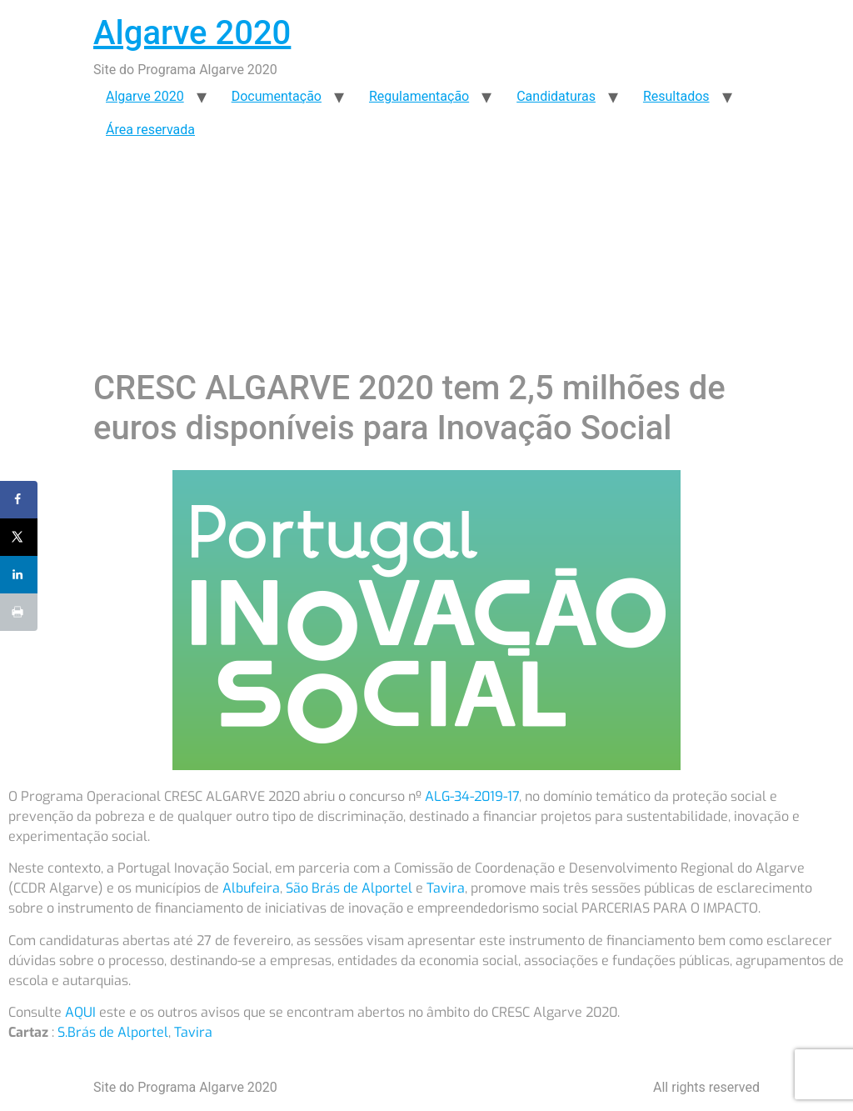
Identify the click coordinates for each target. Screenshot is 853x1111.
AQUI (80, 1012)
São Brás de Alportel (349, 888)
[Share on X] (18, 537)
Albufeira (251, 888)
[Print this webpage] (18, 612)
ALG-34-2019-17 (472, 796)
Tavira (445, 888)
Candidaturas (556, 96)
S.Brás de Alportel (112, 1032)
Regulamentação (419, 96)
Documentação (277, 96)
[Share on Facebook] (18, 499)
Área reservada (150, 130)
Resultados (676, 96)
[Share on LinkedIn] (18, 574)
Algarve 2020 (192, 33)
